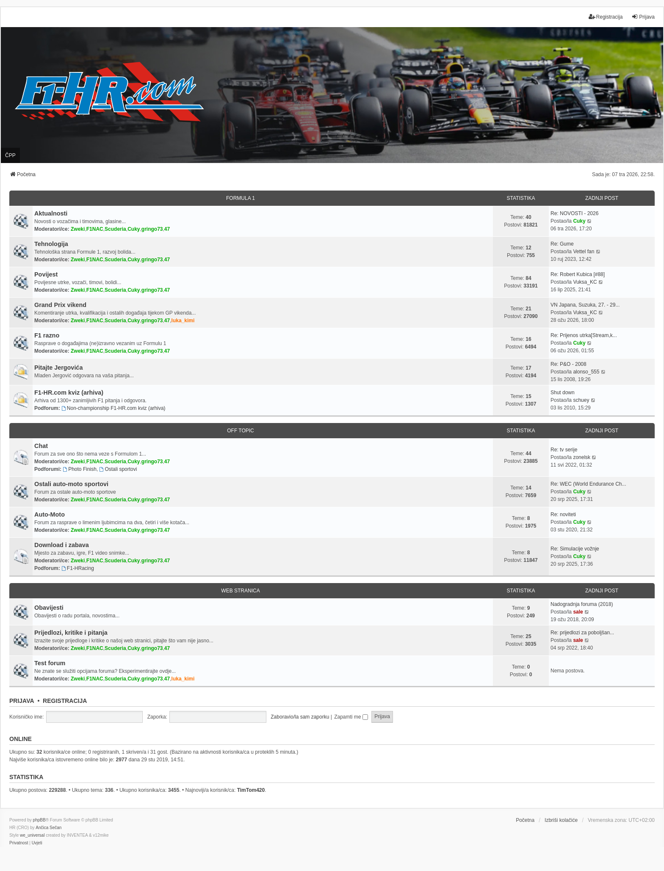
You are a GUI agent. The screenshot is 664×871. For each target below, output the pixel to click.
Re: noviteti (563, 514)
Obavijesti (49, 607)
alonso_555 (586, 372)
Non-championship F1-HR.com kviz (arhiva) (113, 408)
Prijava (21, 700)
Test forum (49, 663)
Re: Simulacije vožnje (575, 549)
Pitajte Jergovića (58, 367)
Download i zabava (61, 545)
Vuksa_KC (585, 282)
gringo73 (152, 229)
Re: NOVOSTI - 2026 (574, 213)
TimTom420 (251, 790)
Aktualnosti (50, 213)
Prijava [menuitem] (643, 17)
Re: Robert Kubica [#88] (578, 274)
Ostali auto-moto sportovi (71, 484)
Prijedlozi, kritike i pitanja (71, 632)
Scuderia (115, 229)
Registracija (65, 700)
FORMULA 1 (240, 198)
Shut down (563, 392)
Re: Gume (562, 244)
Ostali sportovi (118, 469)
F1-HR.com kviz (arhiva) (68, 392)
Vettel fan (583, 251)
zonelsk (581, 457)
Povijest (46, 274)
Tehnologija (51, 244)
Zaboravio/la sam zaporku (300, 717)
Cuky (133, 229)
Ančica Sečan (48, 827)
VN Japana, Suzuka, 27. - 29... (585, 305)
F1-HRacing (77, 568)
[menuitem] (18, 843)
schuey (581, 400)
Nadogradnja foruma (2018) (582, 604)
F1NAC (94, 229)
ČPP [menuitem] (10, 155)
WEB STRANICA (240, 591)
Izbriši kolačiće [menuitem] (561, 820)
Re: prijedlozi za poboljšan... (582, 633)
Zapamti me (351, 717)
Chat (41, 445)
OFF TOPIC (240, 431)
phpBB (39, 820)
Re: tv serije (564, 450)
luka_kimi (183, 321)
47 (167, 229)
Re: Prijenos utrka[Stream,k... (584, 335)
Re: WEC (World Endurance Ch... (588, 484)
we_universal (32, 835)
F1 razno (46, 335)
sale (578, 612)
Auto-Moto (49, 514)
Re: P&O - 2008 (569, 364)
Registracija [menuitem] (606, 17)
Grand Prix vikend (60, 304)
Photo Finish (80, 469)
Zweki (78, 229)
